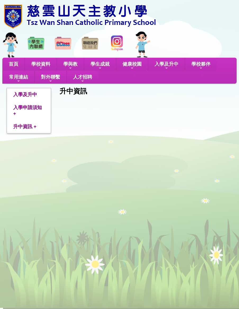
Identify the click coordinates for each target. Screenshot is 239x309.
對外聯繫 (50, 78)
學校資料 (40, 65)
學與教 (70, 65)
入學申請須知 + (27, 110)
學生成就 (100, 65)
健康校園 (132, 65)
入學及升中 (166, 65)
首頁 (13, 64)
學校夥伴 (200, 65)
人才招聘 (82, 78)
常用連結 (18, 78)
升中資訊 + (25, 126)
